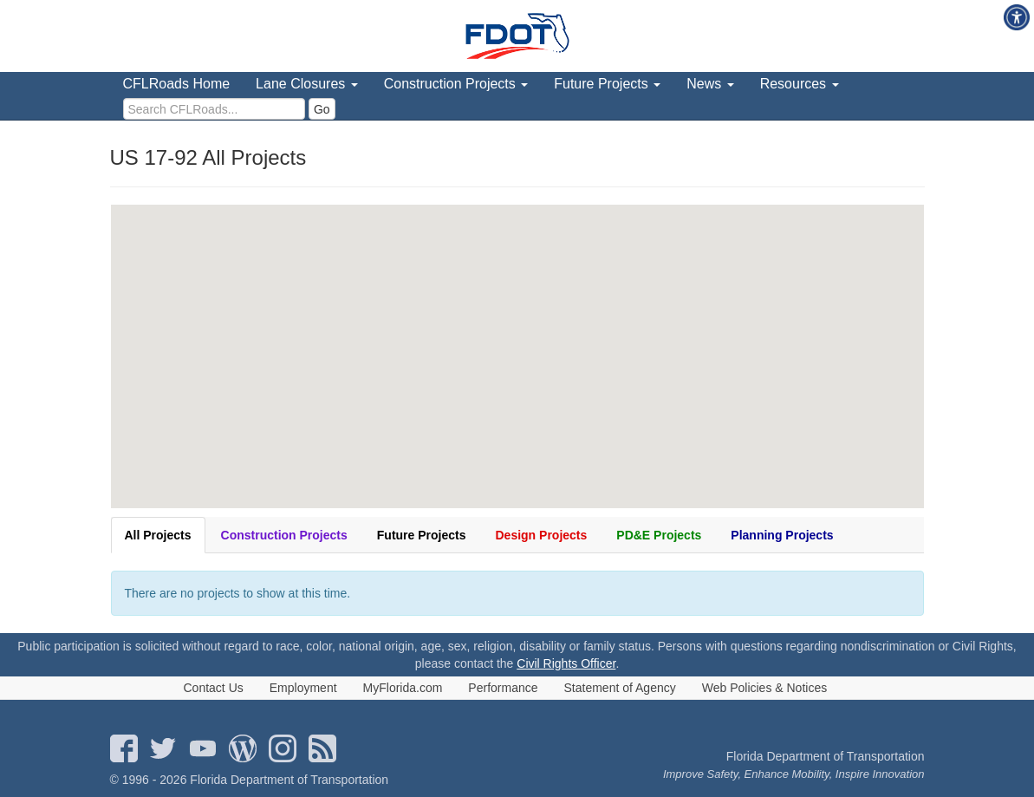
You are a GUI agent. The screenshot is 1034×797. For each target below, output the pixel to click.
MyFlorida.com (403, 688)
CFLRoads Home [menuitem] (177, 83)
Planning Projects (782, 535)
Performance (502, 688)
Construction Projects (284, 535)
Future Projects (421, 535)
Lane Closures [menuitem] (307, 83)
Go (322, 109)
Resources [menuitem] (799, 83)
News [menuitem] (709, 83)
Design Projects (541, 535)
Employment (303, 688)
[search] (214, 109)
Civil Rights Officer (566, 663)
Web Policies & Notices (764, 688)
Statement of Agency (620, 688)
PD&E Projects (658, 535)
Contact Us (214, 688)
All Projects (158, 535)
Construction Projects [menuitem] (456, 83)
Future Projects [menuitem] (607, 83)
